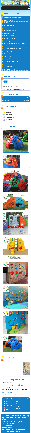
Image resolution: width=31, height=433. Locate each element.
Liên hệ (18, 410)
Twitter (6, 404)
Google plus (8, 406)
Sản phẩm (18, 406)
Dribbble (7, 408)
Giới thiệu (18, 404)
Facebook (7, 401)
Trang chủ (18, 401)
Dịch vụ (18, 408)
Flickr (6, 410)
